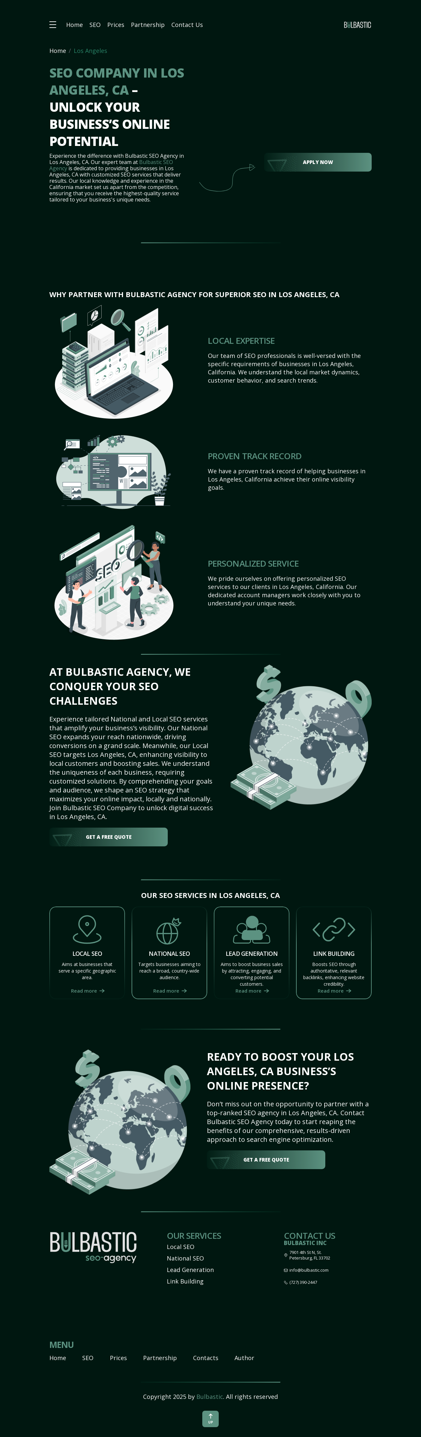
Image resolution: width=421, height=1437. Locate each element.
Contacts (205, 1358)
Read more (84, 990)
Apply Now (318, 162)
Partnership (148, 25)
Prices (115, 25)
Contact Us (187, 25)
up (210, 1419)
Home (74, 25)
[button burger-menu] (52, 24)
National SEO (185, 1258)
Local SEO (180, 1247)
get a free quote (109, 837)
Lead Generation (190, 1270)
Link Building (185, 1281)
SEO (95, 25)
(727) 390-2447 (303, 1282)
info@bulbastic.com (309, 1270)
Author (244, 1358)
